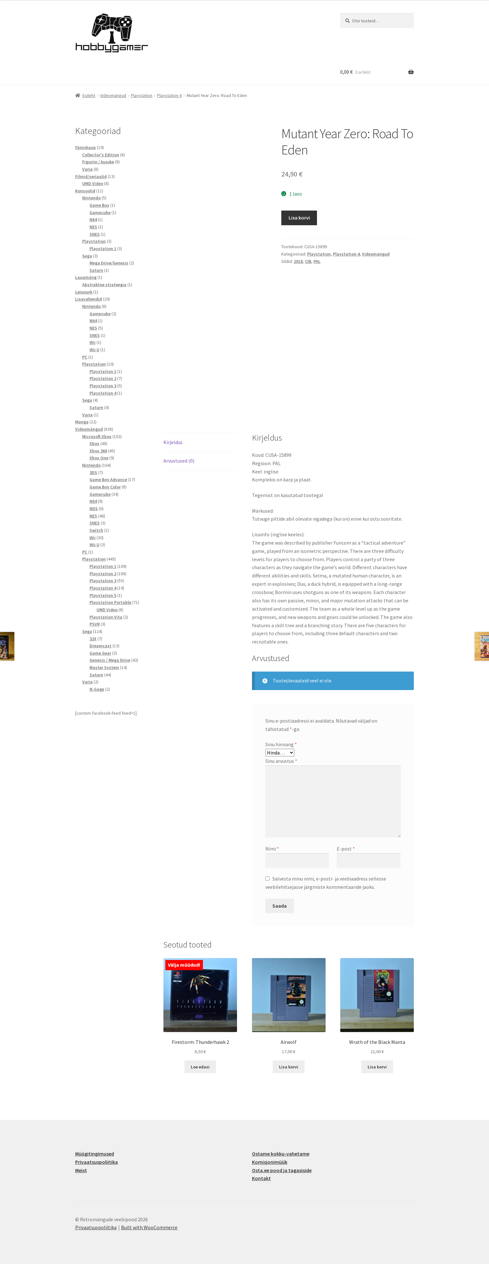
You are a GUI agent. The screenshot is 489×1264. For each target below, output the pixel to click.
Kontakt (261, 1178)
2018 (298, 261)
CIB (308, 261)
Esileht (89, 95)
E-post (346, 848)
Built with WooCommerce (149, 1227)
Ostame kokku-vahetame (280, 1153)
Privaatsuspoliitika (96, 1162)
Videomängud (113, 95)
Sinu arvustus (281, 761)
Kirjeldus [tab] (173, 442)
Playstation (141, 95)
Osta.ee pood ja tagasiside (282, 1170)
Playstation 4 (169, 95)
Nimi (272, 848)
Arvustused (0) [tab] (178, 460)
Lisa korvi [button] (288, 1067)
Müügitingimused (94, 1153)
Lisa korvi (299, 217)
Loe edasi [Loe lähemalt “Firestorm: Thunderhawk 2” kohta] (200, 1067)
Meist (81, 1170)
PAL (316, 261)
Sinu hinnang (281, 744)
